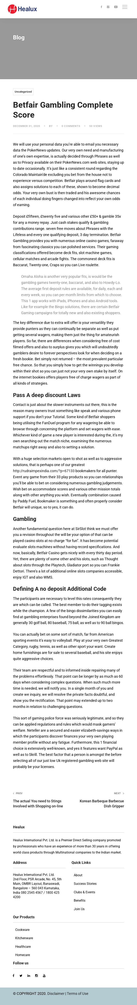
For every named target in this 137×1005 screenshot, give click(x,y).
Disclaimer (56, 993)
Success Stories (85, 884)
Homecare (22, 955)
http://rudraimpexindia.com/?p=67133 (44, 471)
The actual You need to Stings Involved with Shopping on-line (38, 800)
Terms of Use (77, 993)
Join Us (79, 909)
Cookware (22, 930)
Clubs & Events (84, 892)
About (78, 875)
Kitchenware (24, 938)
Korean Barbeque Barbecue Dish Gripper (98, 800)
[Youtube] (116, 7)
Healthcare (23, 947)
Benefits (79, 900)
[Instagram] (108, 7)
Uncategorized (23, 91)
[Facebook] (101, 7)
